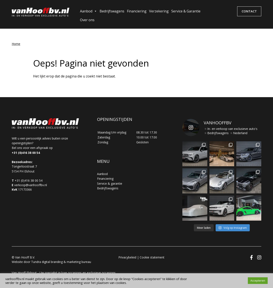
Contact (249, 11)
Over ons (87, 20)
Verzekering (159, 11)
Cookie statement (152, 257)
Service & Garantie (185, 11)
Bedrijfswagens (112, 11)
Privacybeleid (127, 257)
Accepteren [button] (257, 280)
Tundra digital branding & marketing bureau (61, 262)
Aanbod (88, 11)
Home (16, 44)
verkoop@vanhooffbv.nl (30, 185)
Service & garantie (109, 183)
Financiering (137, 11)
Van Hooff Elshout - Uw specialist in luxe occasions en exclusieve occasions (64, 273)
